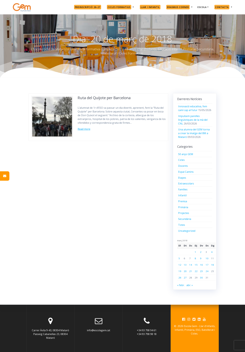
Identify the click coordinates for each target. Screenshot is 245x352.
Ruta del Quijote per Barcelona (104, 97)
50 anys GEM (185, 154)
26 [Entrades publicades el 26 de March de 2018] (179, 277)
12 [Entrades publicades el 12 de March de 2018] (179, 264)
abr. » (189, 285)
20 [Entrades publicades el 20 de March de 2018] (185, 271)
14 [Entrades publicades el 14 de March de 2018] (190, 264)
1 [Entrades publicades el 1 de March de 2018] (195, 251)
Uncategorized (186, 231)
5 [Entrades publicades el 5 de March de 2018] (179, 258)
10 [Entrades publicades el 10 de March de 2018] (207, 258)
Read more (84, 129)
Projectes (183, 213)
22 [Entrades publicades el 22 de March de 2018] (196, 271)
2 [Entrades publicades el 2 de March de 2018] (200, 251)
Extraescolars (186, 183)
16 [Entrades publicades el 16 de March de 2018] (201, 264)
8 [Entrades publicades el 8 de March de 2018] (195, 258)
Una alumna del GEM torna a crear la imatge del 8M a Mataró (194, 133)
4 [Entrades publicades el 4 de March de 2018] (211, 251)
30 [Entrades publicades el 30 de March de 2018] (201, 277)
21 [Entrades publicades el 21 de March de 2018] (190, 271)
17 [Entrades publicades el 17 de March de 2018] (207, 264)
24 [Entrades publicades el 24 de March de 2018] (207, 271)
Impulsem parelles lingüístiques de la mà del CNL (193, 119)
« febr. (181, 285)
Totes (181, 225)
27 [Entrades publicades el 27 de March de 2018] (185, 277)
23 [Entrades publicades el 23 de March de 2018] (201, 271)
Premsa (182, 201)
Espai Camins (186, 172)
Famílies (183, 189)
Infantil (182, 195)
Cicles (181, 160)
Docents (183, 166)
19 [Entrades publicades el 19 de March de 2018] (179, 271)
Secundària (184, 219)
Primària (183, 207)
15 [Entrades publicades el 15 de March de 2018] (196, 264)
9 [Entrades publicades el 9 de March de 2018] (200, 258)
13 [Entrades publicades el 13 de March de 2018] (185, 264)
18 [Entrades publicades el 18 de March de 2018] (212, 264)
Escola (202, 7)
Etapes (182, 177)
